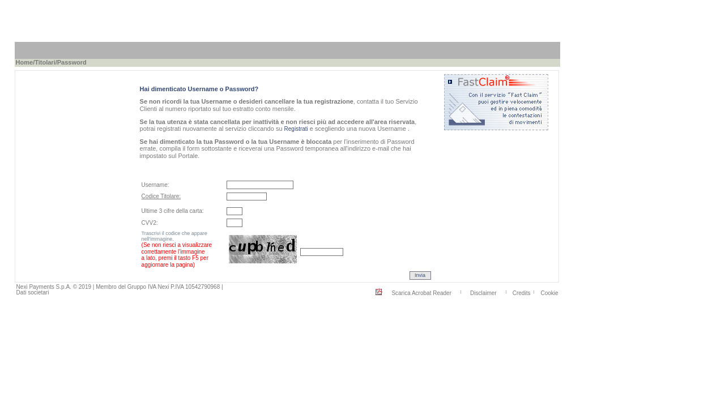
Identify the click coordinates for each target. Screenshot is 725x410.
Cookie (549, 292)
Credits (522, 292)
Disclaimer (483, 292)
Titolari (45, 62)
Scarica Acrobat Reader (421, 292)
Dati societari (32, 292)
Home (24, 62)
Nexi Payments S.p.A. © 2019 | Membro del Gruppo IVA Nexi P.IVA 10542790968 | (119, 287)
